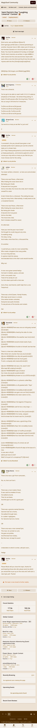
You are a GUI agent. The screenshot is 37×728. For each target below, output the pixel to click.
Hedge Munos (10, 471)
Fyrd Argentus (10, 85)
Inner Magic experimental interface (15, 622)
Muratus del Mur (7, 623)
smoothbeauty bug (9, 663)
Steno (4, 645)
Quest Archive (19, 26)
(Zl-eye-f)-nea (10, 119)
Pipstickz (5, 658)
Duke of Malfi (6, 665)
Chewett (5, 668)
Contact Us (12, 719)
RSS (25, 719)
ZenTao (6, 26)
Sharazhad (9, 322)
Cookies (20, 719)
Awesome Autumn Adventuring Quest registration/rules (16, 642)
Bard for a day (7, 631)
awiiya (8, 167)
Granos (4, 633)
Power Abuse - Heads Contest (13, 653)
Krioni (4, 655)
